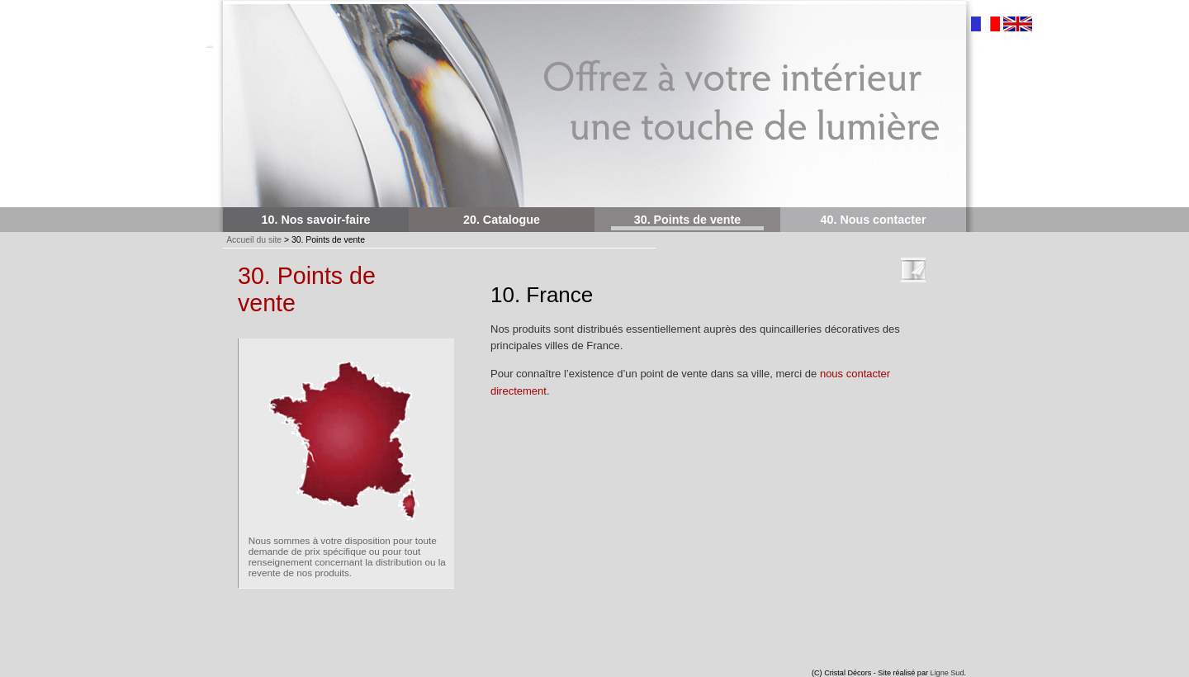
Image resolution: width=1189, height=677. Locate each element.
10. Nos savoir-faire (316, 219)
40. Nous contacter (873, 219)
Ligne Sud (947, 673)
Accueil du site (254, 239)
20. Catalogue (501, 219)
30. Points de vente (687, 219)
